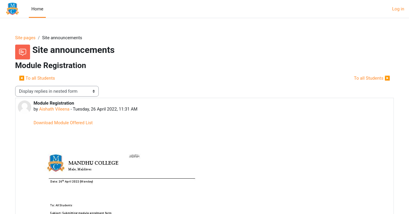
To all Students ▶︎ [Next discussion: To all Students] (366, 78)
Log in (398, 9)
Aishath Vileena (60, 109)
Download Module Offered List (70, 123)
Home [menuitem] (37, 9)
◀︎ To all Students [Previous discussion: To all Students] (43, 78)
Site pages (31, 37)
